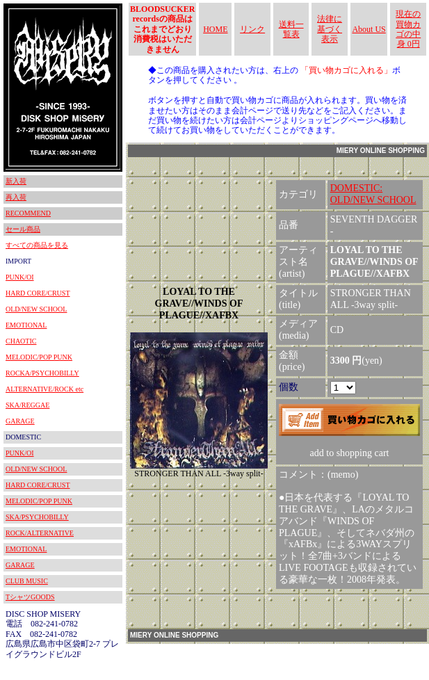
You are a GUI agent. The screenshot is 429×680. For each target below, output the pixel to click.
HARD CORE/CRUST (38, 293)
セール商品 (23, 229)
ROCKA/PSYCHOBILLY (42, 373)
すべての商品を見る (37, 245)
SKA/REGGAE (27, 405)
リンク (252, 29)
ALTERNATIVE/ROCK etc (44, 389)
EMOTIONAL (26, 325)
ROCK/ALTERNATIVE (40, 533)
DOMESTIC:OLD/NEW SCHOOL (373, 194)
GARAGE (20, 421)
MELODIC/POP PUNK (39, 357)
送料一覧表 (291, 29)
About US (368, 29)
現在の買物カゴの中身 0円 (408, 29)
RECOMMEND (28, 213)
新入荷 (16, 181)
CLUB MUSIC (27, 581)
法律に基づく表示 (329, 29)
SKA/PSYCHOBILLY (37, 517)
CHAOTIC (21, 341)
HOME (215, 29)
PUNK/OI (20, 277)
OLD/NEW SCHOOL (36, 309)
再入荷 (16, 197)
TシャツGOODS (30, 597)
